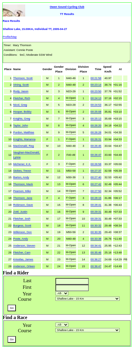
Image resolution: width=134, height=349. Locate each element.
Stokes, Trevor (22, 170)
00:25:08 (96, 111)
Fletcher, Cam (21, 252)
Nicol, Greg (20, 104)
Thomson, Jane (22, 198)
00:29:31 (96, 211)
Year (27, 293)
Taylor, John (20, 125)
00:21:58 (96, 78)
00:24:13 (96, 98)
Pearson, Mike (22, 191)
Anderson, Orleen (24, 266)
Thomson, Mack (23, 184)
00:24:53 (96, 104)
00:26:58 (96, 164)
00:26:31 (96, 139)
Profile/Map (10, 36)
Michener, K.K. (22, 164)
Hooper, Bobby (22, 111)
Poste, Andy (20, 238)
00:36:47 (96, 266)
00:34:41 (96, 245)
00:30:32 (96, 225)
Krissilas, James (23, 259)
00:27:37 (96, 170)
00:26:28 (96, 132)
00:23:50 (96, 91)
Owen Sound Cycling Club (67, 6)
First (27, 287)
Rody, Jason (20, 91)
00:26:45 (96, 145)
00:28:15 (96, 198)
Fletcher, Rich (21, 98)
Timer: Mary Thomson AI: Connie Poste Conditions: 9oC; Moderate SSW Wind (66, 52)
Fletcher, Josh (21, 218)
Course (24, 299)
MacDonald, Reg (23, 145)
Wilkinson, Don (22, 232)
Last (27, 280)
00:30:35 (96, 232)
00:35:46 (96, 252)
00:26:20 (96, 125)
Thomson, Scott (23, 78)
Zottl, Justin (20, 211)
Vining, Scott (21, 84)
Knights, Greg (21, 118)
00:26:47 (96, 154)
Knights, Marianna (24, 139)
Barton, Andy (21, 177)
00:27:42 (96, 184)
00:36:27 (96, 259)
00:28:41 (96, 204)
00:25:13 (96, 118)
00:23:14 (96, 84)
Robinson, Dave (23, 204)
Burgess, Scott (22, 225)
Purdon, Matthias (23, 132)
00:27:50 (96, 191)
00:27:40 (96, 177)
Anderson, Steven (24, 245)
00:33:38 (96, 238)
